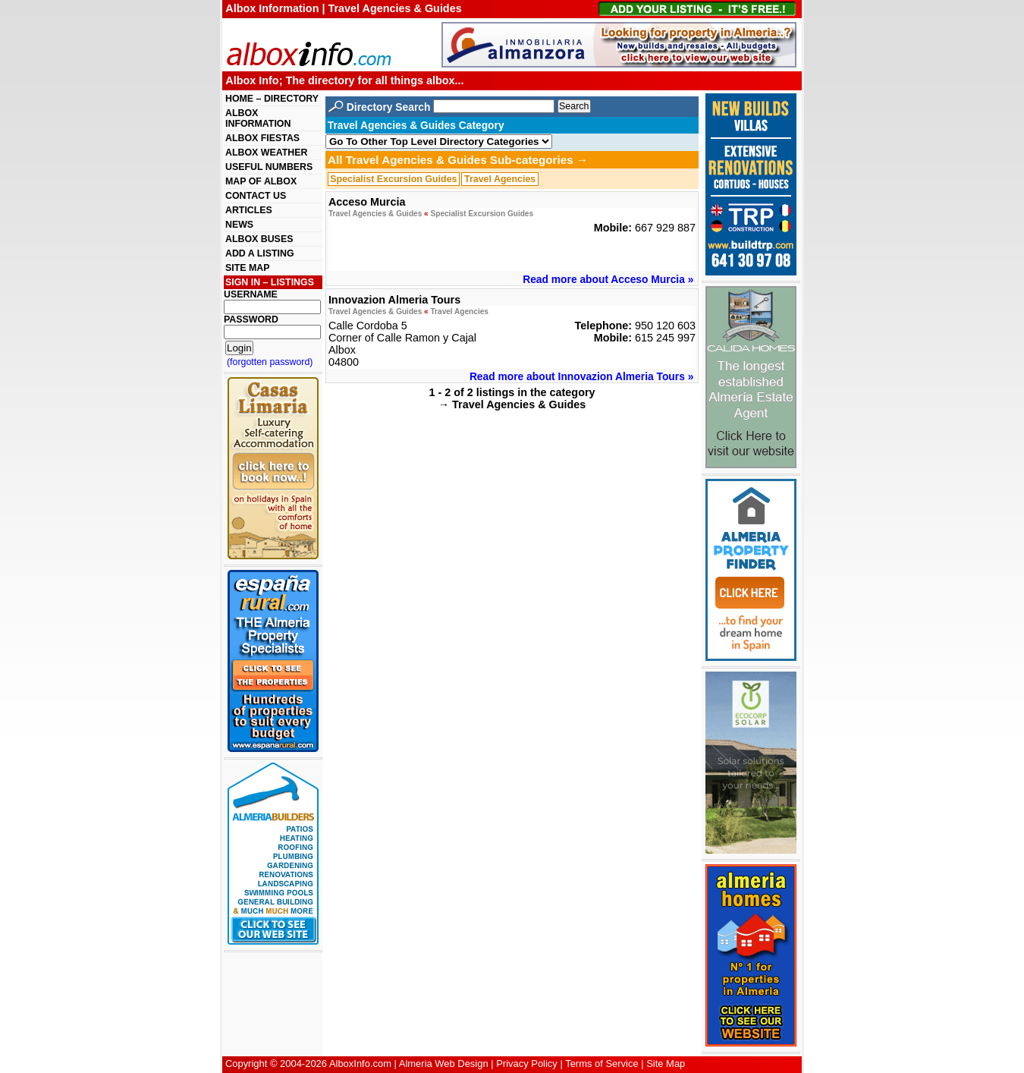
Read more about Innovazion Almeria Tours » (581, 376)
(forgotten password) (270, 362)
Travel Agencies (500, 179)
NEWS (239, 224)
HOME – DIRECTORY (272, 98)
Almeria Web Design (443, 1063)
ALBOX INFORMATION (258, 118)
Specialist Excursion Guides (393, 179)
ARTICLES (248, 210)
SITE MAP (247, 268)
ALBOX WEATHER (266, 152)
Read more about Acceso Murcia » (608, 279)
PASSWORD (251, 319)
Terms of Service (601, 1063)
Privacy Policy (527, 1063)
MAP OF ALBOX (261, 181)
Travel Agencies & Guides (375, 213)
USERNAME (251, 294)
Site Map (665, 1063)
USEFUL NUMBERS (269, 167)
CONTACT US (255, 195)
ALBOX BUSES (259, 239)
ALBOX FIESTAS (262, 138)
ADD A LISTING (259, 253)
